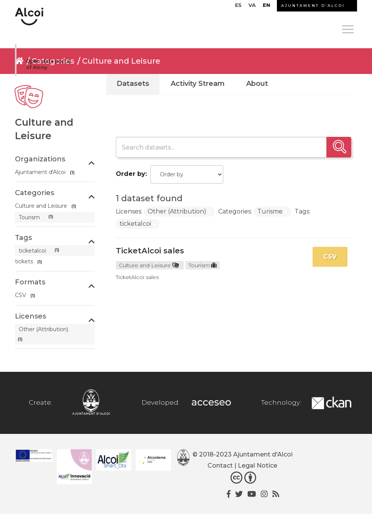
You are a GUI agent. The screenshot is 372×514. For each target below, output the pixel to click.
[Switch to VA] (252, 7)
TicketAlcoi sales (150, 250)
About (257, 83)
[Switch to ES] (238, 7)
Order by (130, 173)
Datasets (133, 83)
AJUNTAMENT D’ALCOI (313, 5)
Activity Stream (198, 83)
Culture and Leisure (121, 61)
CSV (330, 256)
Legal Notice (257, 465)
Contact (220, 465)
